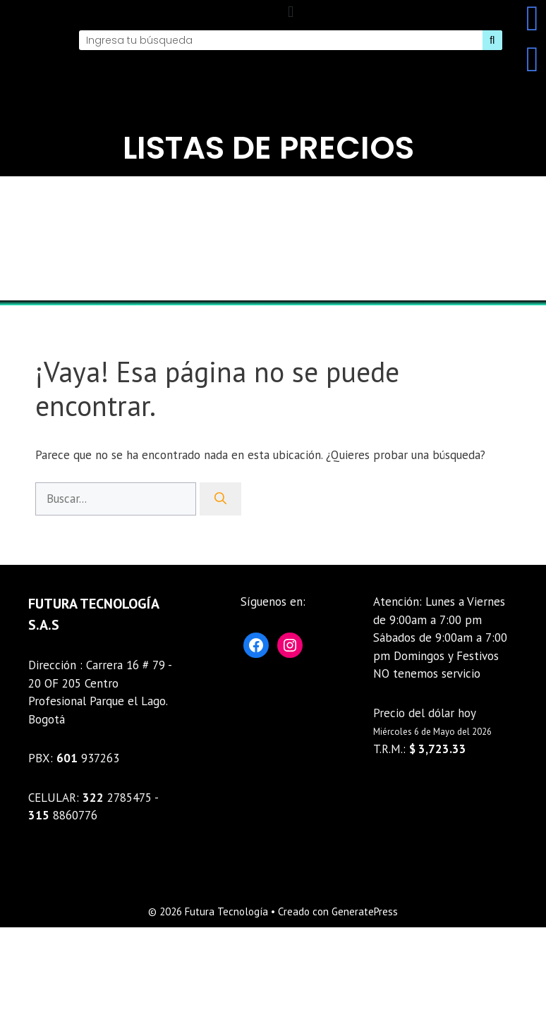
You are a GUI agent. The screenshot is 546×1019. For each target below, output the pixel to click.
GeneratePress (365, 911)
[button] (290, 11)
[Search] (492, 40)
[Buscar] (220, 499)
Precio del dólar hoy (424, 713)
